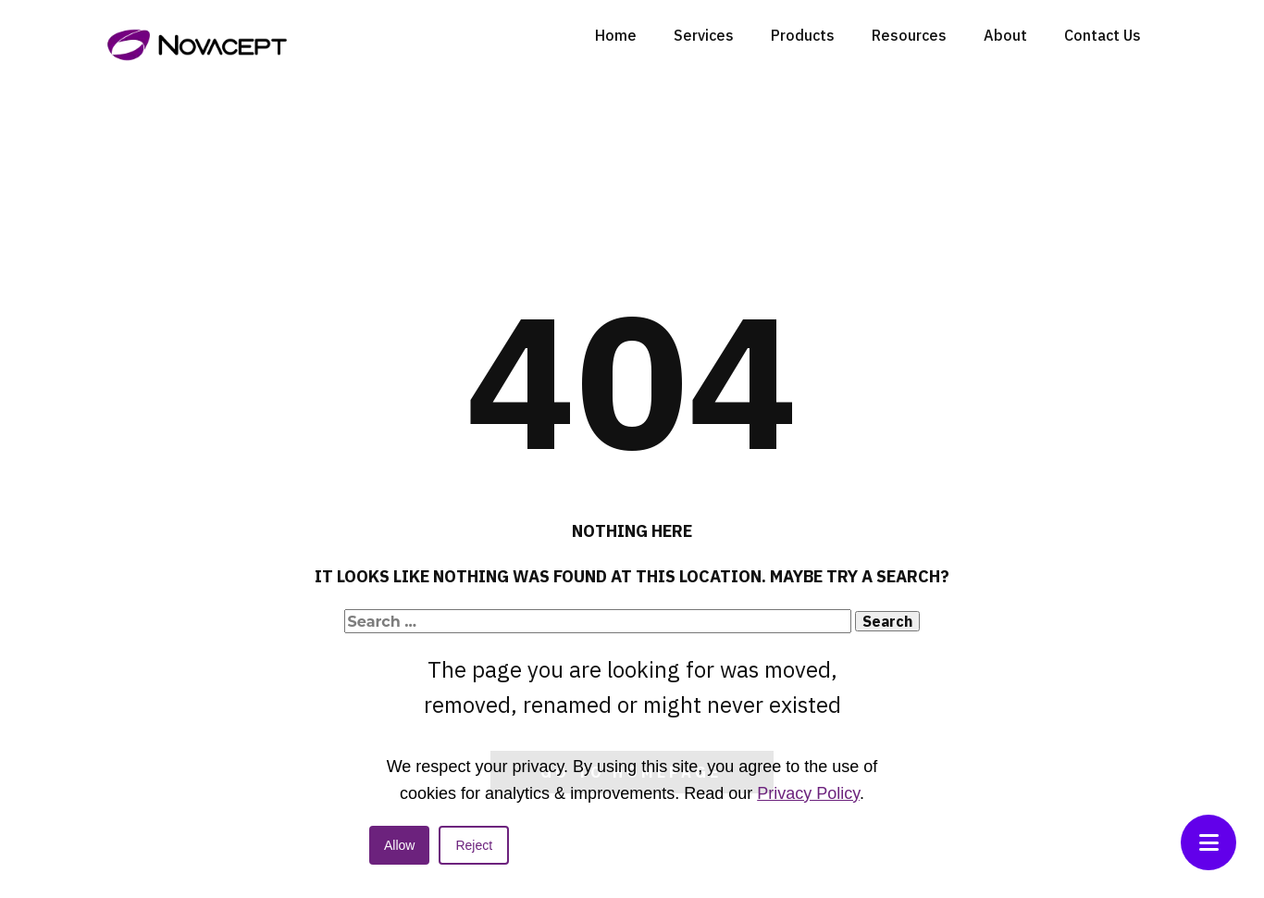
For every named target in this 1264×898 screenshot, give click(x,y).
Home (616, 35)
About (1005, 35)
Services (704, 35)
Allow (399, 845)
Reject (473, 845)
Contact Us (1102, 35)
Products (803, 35)
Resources (909, 35)
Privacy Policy (808, 793)
